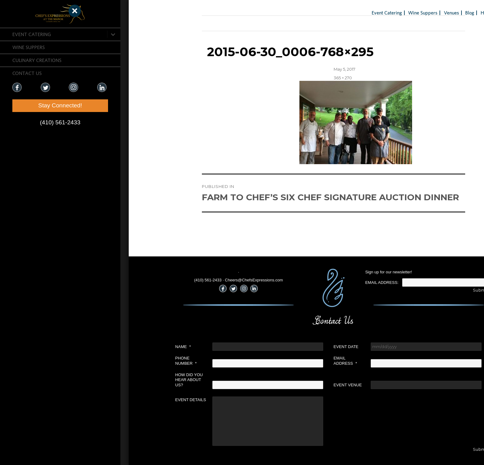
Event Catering (31, 34)
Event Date (291, 346)
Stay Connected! (37, 105)
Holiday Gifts (439, 12)
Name (128, 346)
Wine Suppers (28, 47)
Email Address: (327, 282)
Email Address (290, 361)
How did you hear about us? (134, 380)
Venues (396, 12)
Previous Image (163, 23)
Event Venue (293, 385)
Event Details (136, 399)
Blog (415, 12)
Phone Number (131, 361)
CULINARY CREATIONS (36, 60)
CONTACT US (27, 73)
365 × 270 (288, 77)
